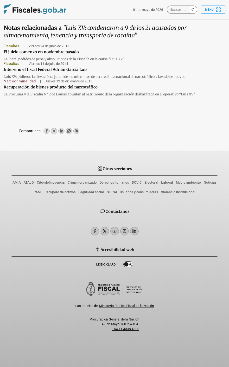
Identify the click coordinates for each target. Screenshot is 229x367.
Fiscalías (11, 46)
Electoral (151, 182)
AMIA (17, 182)
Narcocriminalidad (20, 81)
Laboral (167, 182)
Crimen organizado (82, 182)
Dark (128, 265)
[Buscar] (179, 9)
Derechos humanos (114, 182)
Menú (213, 10)
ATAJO (29, 182)
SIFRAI (112, 192)
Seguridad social (91, 192)
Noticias (210, 182)
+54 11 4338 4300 (125, 329)
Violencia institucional (178, 192)
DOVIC (137, 182)
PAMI (38, 192)
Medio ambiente (188, 182)
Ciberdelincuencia (51, 182)
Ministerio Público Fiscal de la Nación (126, 306)
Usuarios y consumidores (139, 192)
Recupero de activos (60, 192)
